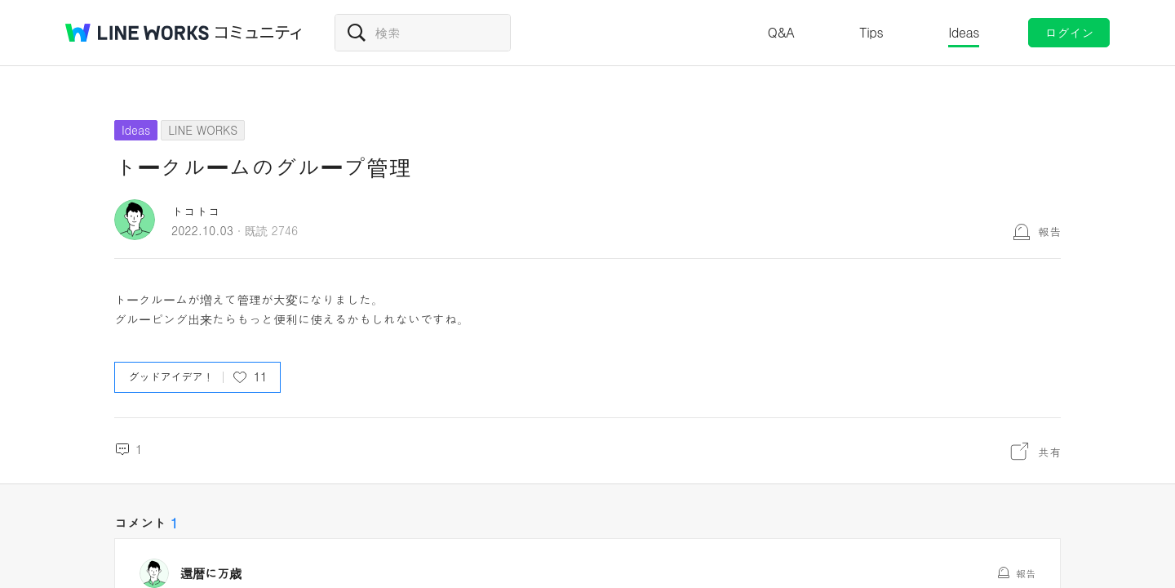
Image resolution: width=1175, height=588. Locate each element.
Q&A (781, 32)
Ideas (963, 32)
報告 (1049, 231)
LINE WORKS (202, 130)
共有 (1049, 451)
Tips (871, 32)
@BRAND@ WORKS (137, 33)
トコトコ (195, 211)
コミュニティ (258, 32)
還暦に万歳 (211, 573)
